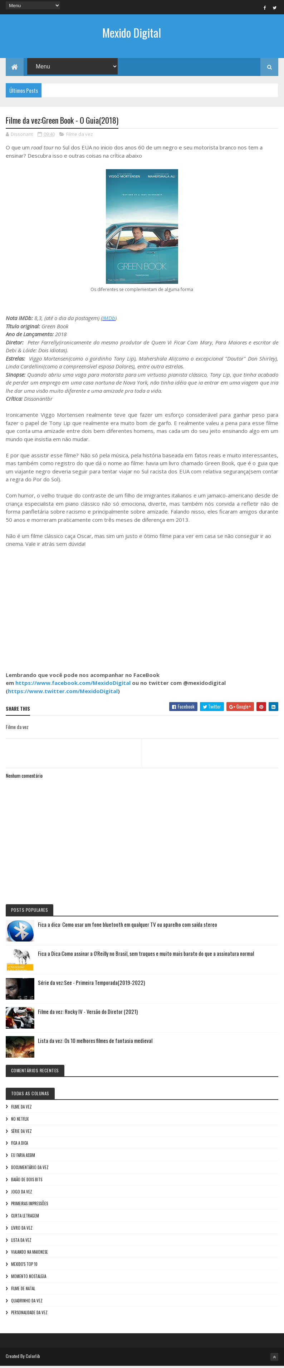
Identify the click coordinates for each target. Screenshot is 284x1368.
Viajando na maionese (29, 1254)
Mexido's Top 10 (24, 1266)
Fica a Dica (19, 1145)
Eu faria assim (23, 1157)
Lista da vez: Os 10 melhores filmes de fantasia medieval (95, 1043)
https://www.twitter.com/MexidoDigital (63, 693)
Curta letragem (25, 1218)
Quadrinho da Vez (27, 1302)
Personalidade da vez (29, 1314)
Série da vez (21, 1133)
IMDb (108, 320)
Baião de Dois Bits (26, 1181)
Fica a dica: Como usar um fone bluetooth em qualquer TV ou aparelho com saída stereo (127, 926)
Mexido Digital (131, 32)
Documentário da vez (30, 1169)
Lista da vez (21, 1242)
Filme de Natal (23, 1290)
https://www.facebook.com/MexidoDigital (73, 684)
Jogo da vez (21, 1193)
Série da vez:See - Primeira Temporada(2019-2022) (91, 984)
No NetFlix (20, 1121)
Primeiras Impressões (29, 1206)
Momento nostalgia (28, 1278)
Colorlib (33, 1358)
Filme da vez (79, 136)
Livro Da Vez (22, 1230)
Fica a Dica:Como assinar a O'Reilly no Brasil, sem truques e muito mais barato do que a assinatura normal (146, 955)
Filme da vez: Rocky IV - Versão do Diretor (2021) (88, 1013)
